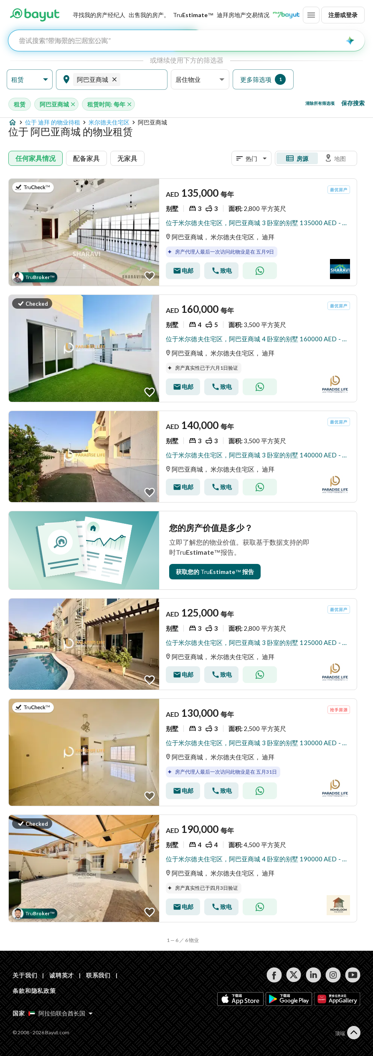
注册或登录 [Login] (343, 14)
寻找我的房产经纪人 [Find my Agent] (99, 14)
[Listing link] (183, 232)
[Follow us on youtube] (352, 974)
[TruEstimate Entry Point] (215, 571)
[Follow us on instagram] (333, 974)
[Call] (221, 270)
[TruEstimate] (193, 15)
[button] (29, 79)
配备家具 (86, 158)
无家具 (127, 158)
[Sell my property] (149, 15)
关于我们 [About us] (25, 975)
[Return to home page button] (34, 15)
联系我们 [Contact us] (98, 975)
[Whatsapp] (260, 270)
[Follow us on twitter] (294, 974)
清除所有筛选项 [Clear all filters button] (320, 103)
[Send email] (183, 270)
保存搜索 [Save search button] (353, 103)
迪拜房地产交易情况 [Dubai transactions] (243, 14)
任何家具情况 (35, 158)
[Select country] (60, 1013)
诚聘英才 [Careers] (61, 975)
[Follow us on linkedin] (313, 974)
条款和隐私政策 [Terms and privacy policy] (34, 990)
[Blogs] (286, 15)
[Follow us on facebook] (274, 974)
